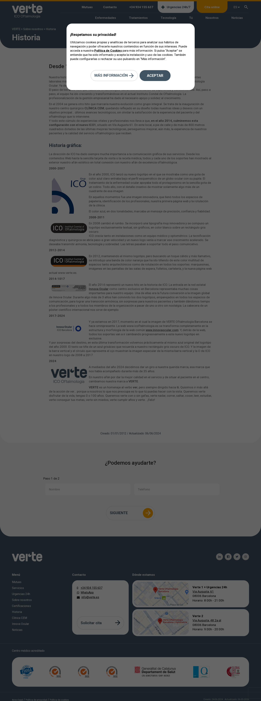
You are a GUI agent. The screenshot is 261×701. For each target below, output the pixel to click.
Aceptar (155, 75)
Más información (114, 75)
